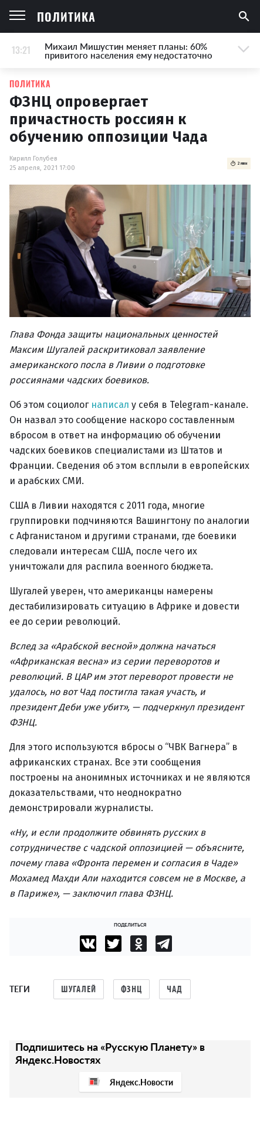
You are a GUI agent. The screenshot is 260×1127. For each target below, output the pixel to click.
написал (110, 404)
